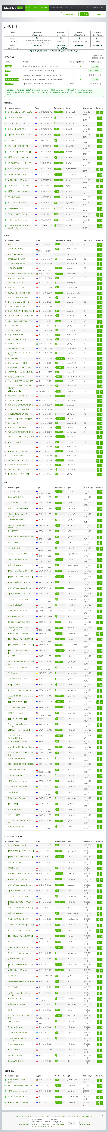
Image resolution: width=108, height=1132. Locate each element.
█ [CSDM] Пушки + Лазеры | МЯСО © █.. (21, 639)
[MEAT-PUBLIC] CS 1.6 (15, 1021)
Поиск (35, 1116)
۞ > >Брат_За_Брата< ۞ (15, 249)
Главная (17, 1116)
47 (101, 135)
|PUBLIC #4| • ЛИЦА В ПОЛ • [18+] (18, 707)
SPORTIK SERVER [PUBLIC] (16, 259)
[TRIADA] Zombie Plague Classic (18, 174)
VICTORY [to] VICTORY (15, 809)
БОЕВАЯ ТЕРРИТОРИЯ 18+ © (17, 214)
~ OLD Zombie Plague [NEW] (17, 263)
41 (101, 158)
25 (101, 302)
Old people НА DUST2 (15, 118)
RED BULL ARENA (13, 358)
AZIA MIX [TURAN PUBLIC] (16, 344)
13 (101, 293)
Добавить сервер (43, 1116)
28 (101, 322)
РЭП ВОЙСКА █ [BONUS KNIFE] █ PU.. (20, 418)
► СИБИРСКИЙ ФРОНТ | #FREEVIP (19, 582)
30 (101, 456)
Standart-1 (11, 1010)
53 (101, 452)
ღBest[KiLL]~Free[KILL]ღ (16, 616)
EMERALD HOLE (13, 542)
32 (101, 316)
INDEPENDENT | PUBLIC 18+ (16, 306)
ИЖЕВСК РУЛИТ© (14, 330)
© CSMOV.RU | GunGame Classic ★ (19, 599)
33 (101, 175)
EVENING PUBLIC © (14, 197)
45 (101, 124)
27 (101, 503)
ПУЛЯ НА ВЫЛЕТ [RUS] (15, 208)
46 (101, 209)
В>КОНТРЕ (11, 656)
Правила (85, 8)
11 (98, 181)
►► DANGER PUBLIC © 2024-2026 (19, 451)
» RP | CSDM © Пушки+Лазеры (18, 559)
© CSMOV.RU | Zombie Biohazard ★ (19, 690)
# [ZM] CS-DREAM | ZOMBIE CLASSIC (19, 368)
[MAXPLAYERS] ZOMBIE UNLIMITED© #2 (21, 405)
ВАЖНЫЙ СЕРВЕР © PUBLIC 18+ (18, 129)
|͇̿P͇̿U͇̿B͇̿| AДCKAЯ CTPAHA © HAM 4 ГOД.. (21, 381)
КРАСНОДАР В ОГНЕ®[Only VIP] (18, 146)
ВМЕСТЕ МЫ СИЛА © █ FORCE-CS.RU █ (21, 311)
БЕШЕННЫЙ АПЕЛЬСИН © (16, 456)
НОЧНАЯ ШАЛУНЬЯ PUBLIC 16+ (18, 611)
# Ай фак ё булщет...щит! (16, 826)
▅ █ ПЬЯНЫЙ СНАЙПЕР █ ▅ (17, 702)
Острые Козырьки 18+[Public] (17, 679)
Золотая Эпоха (13, 976)
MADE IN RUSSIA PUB (15, 1055)
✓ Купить (95, 66)
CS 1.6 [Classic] (13, 792)
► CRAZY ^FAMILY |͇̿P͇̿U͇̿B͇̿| (16, 442)
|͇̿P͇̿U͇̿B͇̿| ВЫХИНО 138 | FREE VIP (18, 157)
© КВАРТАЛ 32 (13, 531)
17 (101, 141)
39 (101, 181)
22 (101, 382)
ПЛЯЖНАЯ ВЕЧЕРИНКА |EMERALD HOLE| (21, 764)
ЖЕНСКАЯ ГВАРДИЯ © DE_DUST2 (19, 622)
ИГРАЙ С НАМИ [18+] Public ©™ (18, 169)
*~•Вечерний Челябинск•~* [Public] (19, 409)
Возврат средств (72, 1116)
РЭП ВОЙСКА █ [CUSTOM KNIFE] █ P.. (20, 152)
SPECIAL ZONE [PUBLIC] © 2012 (18, 123)
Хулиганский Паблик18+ (16, 278)
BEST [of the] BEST (14, 815)
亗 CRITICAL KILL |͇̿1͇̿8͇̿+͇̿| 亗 (16, 268)
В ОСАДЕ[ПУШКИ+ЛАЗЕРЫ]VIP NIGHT (20, 293)
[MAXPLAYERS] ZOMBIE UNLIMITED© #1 (21, 432)
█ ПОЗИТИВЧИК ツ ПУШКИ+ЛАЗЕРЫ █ (21, 645)
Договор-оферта (84, 1124)
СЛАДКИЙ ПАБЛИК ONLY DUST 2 (18, 469)
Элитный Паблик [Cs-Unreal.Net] (18, 741)
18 (101, 268)
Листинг (23, 1116)
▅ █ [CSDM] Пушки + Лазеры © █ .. (19, 730)
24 (101, 386)
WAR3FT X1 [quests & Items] (17, 203)
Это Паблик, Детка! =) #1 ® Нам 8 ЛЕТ (20, 112)
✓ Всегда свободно (94, 71)
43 (101, 118)
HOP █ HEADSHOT (14, 684)
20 (101, 377)
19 (101, 353)
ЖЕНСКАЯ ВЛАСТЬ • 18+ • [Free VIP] (19, 163)
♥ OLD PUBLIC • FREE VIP (16, 244)
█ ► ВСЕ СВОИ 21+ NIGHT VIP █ (18, 474)
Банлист (29, 1116)
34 (101, 220)
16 (98, 112)
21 (101, 259)
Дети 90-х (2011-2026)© (16, 283)
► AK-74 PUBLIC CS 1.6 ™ (16, 605)
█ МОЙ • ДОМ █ (13, 804)
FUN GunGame (12, 673)
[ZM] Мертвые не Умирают (16, 798)
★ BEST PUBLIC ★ (14, 1050)
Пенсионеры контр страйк (16, 758)
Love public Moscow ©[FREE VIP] (18, 770)
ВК (67, 8)
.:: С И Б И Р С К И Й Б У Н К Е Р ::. (18, 548)
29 (101, 163)
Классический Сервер (15, 400)
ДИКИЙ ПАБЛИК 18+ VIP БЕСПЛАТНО (20, 186)
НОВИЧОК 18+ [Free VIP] (16, 713)
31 (101, 152)
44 (101, 112)
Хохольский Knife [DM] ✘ (16, 497)
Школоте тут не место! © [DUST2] (18, 302)
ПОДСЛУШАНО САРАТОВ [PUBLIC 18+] (20, 908)
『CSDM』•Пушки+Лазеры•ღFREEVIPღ (21, 925)
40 (101, 198)
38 (101, 423)
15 (101, 554)
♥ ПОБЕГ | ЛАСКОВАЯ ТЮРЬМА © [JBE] (21, 372)
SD (9, 447)
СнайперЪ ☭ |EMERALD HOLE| (18, 554)
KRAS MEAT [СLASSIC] (15, 491)
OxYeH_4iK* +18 (13, 423)
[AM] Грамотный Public (15, 335)
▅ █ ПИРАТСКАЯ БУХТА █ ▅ (17, 719)
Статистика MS (56, 8)
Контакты (74, 8)
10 (98, 215)
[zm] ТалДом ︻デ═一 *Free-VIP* (18, 339)
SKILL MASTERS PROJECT (16, 326)
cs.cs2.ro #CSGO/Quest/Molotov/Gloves (21, 274)
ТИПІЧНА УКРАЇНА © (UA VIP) (17, 787)
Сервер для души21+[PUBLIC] (17, 363)
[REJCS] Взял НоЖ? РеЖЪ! (16, 254)
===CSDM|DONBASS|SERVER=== (18, 667)
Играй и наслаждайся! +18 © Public (19, 594)
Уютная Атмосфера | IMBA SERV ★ (19, 396)
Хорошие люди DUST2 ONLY (17, 503)
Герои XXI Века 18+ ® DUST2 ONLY (19, 135)
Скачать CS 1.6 (97, 8)
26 (101, 226)
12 (98, 135)
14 (98, 169)
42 (101, 349)
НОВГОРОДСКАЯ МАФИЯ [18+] (18, 297)
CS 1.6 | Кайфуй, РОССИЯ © (17, 348)
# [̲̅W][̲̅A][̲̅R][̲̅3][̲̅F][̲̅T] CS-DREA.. (17, 377)
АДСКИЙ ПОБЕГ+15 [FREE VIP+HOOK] (20, 321)
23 (101, 359)
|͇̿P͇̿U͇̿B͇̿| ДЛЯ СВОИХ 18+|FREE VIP (19, 191)
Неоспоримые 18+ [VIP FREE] (17, 427)
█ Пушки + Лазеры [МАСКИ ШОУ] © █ (20, 577)
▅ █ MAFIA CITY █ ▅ (14, 391)
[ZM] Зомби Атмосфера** (16, 565)
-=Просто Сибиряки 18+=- (16, 520)
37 (101, 129)
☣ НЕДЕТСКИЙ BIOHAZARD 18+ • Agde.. (21, 414)
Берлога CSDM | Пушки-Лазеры (18, 465)
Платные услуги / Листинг (36, 8)
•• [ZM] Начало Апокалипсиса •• (18, 220)
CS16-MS (13, 7)
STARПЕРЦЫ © (13, 140)
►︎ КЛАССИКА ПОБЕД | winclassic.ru (20, 180)
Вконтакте (82, 1116)
